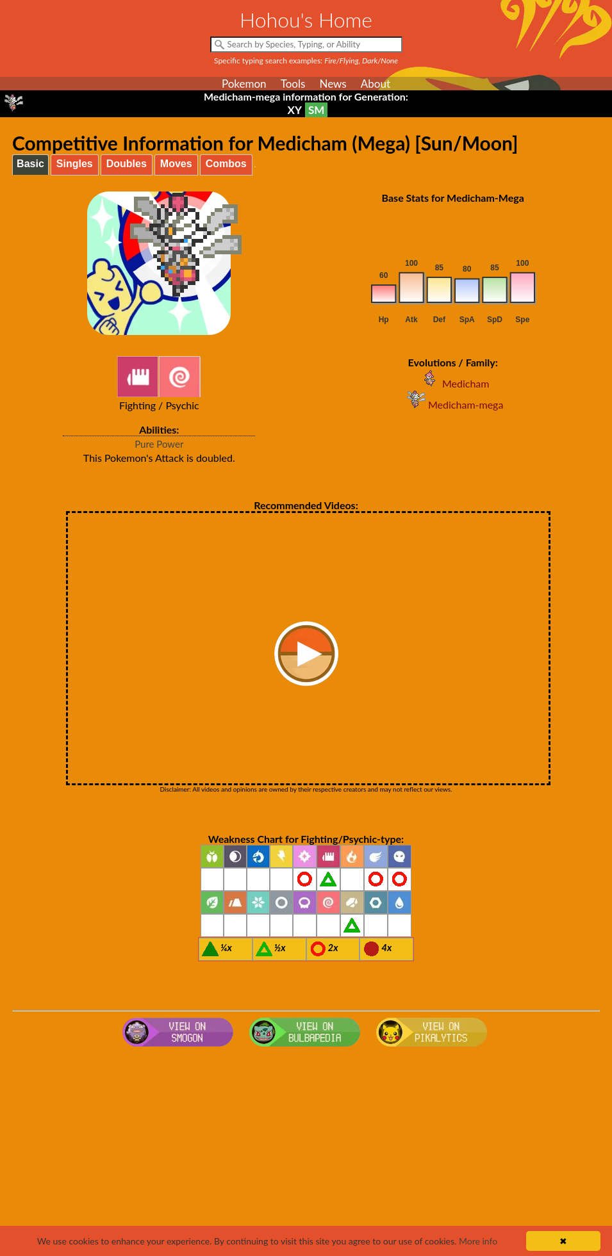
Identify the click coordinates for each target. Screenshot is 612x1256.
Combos (226, 163)
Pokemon (244, 83)
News (332, 83)
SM (316, 110)
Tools (293, 83)
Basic (30, 163)
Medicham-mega (452, 404)
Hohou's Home (306, 19)
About (375, 83)
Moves (176, 163)
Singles (74, 163)
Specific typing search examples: (306, 60)
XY (295, 110)
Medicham (453, 383)
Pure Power (159, 444)
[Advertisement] (306, 1154)
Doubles (126, 163)
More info (478, 1241)
